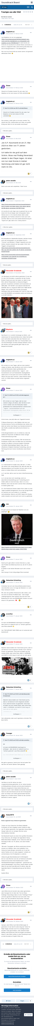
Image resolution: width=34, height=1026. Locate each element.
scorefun (9, 614)
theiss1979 (10, 815)
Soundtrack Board (10, 2)
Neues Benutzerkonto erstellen (17, 976)
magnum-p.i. (10, 31)
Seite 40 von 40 (18, 24)
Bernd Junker (8, 16)
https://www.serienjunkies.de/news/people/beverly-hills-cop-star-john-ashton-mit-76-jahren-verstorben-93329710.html (16, 249)
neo (7, 504)
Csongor (9, 733)
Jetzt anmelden (17, 990)
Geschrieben (14, 33)
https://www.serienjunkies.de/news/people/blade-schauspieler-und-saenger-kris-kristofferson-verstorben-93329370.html (15, 256)
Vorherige (7, 24)
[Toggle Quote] (4, 108)
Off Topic (11, 18)
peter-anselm (11, 180)
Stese (8, 85)
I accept (28, 1014)
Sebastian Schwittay (13, 580)
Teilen (8, 1000)
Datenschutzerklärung (7, 1023)
